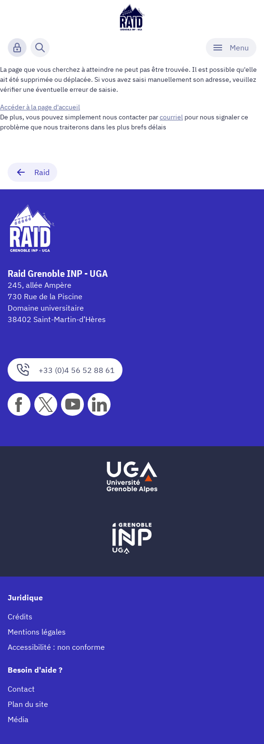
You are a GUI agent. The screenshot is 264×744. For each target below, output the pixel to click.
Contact (21, 689)
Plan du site (28, 704)
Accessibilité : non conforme (56, 647)
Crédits (20, 616)
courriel (171, 117)
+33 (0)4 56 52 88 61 (65, 370)
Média (18, 719)
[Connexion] (17, 47)
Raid (32, 172)
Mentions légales (37, 631)
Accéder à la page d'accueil (40, 107)
